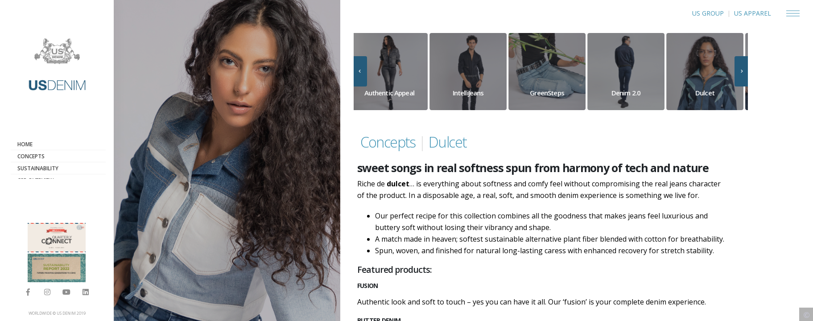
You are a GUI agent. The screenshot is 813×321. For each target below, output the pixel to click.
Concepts (31, 156)
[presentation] (360, 71)
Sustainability (37, 168)
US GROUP (708, 13)
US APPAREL (752, 13)
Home (25, 144)
